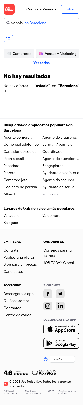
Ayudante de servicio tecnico (59, 187)
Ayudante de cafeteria (60, 173)
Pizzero (9, 173)
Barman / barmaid (57, 144)
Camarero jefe (15, 180)
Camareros (18, 53)
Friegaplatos (52, 165)
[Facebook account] (47, 293)
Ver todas (41, 62)
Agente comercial (18, 137)
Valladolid (12, 215)
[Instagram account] (47, 306)
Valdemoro (51, 215)
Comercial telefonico (21, 144)
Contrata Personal (41, 9)
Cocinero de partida (20, 187)
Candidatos (13, 271)
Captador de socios (20, 151)
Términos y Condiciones (33, 392)
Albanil (9, 194)
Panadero (11, 165)
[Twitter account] (60, 293)
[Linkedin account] (60, 306)
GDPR (52, 391)
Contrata (11, 250)
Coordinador (53, 151)
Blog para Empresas (20, 264)
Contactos (12, 308)
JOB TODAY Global (58, 262)
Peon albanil (14, 158)
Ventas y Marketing (58, 53)
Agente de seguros (58, 180)
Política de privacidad (10, 392)
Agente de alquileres (59, 137)
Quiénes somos (17, 300)
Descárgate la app (19, 293)
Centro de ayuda (17, 315)
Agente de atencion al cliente (60, 158)
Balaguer (11, 222)
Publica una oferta (19, 257)
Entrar (70, 9)
